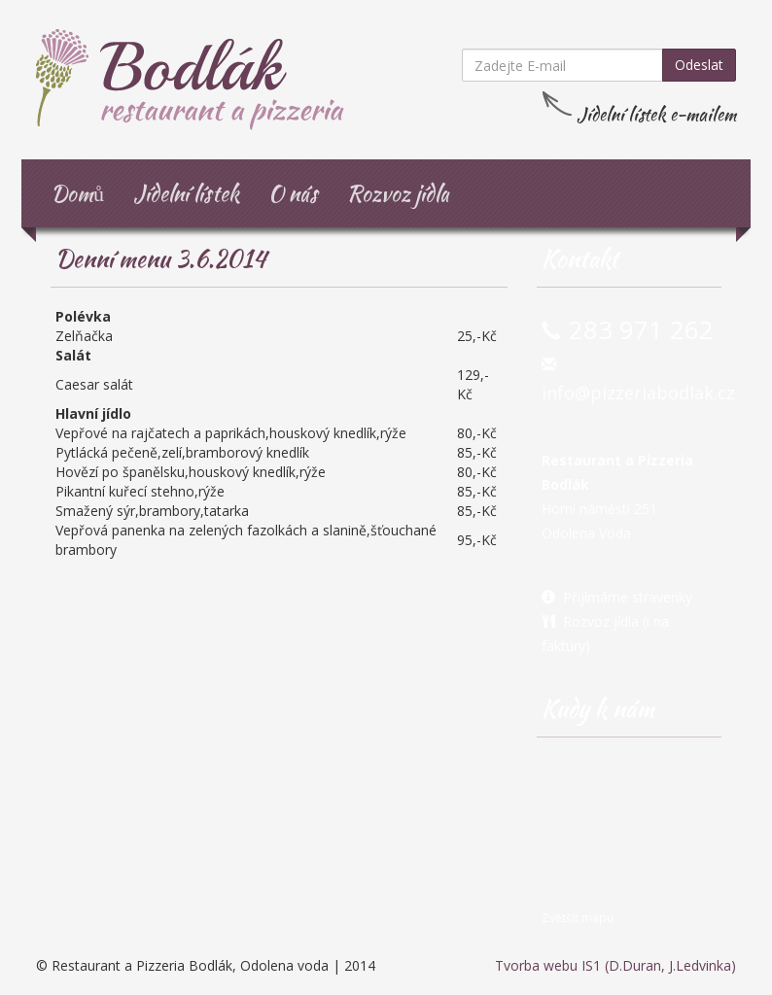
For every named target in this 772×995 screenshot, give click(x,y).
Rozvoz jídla (398, 193)
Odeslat (699, 64)
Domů (77, 193)
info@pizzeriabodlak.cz (638, 392)
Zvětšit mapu (578, 917)
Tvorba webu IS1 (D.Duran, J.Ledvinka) (615, 965)
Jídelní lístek (186, 193)
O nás (293, 193)
